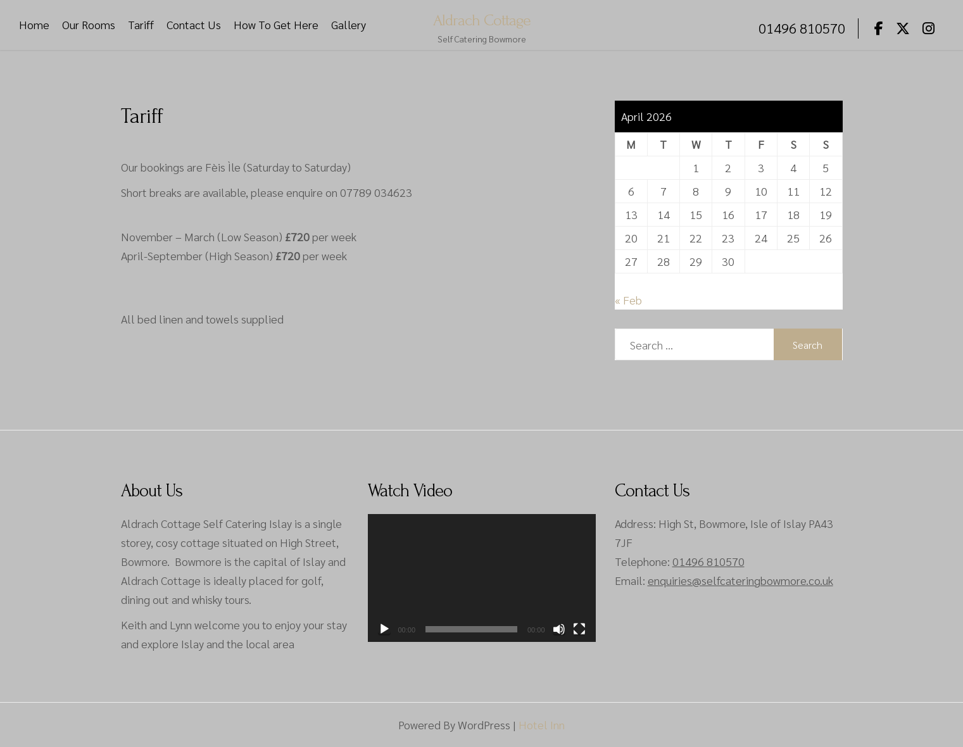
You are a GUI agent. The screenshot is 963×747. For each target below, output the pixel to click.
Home (34, 25)
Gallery (348, 25)
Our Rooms (88, 25)
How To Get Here (276, 25)
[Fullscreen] (579, 629)
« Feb (628, 299)
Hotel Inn (542, 724)
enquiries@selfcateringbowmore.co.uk (740, 580)
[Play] (384, 629)
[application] (482, 578)
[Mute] (559, 629)
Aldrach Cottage (482, 19)
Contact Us (194, 25)
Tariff (141, 25)
